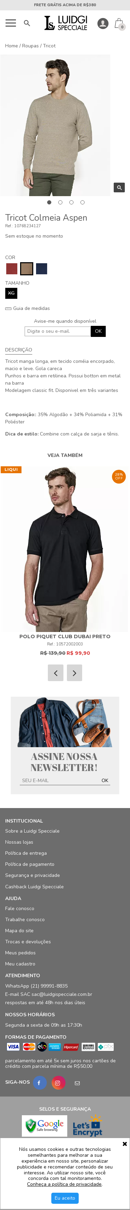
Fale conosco (19, 908)
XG (11, 293)
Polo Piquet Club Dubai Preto (65, 636)
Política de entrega (26, 853)
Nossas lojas (19, 842)
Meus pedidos (20, 953)
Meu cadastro (20, 964)
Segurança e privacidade (32, 875)
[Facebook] (40, 1082)
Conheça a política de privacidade (64, 1185)
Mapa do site (19, 930)
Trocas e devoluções (28, 941)
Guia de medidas (27, 308)
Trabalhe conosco (25, 919)
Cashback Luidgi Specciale (34, 886)
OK (98, 331)
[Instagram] (58, 1082)
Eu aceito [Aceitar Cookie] (65, 1198)
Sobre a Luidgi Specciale (32, 831)
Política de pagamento (29, 864)
